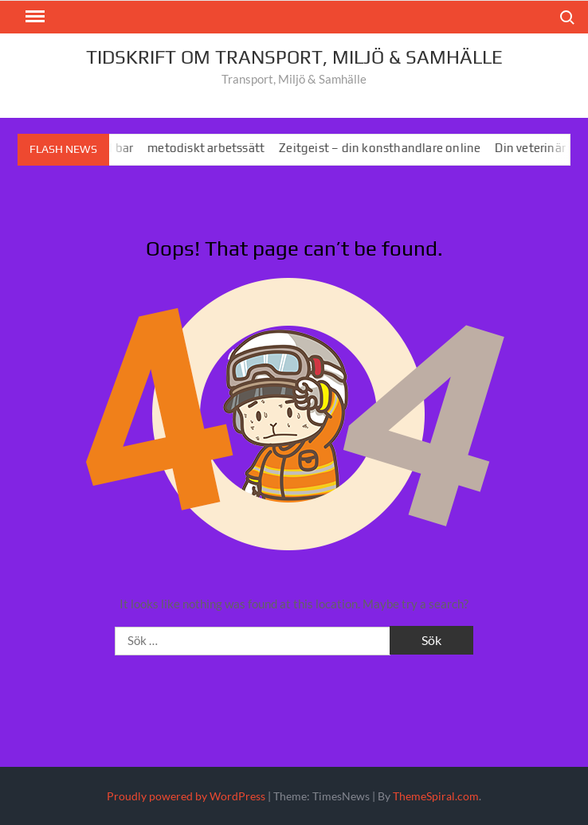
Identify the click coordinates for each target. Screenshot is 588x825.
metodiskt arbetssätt (210, 147)
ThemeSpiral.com (436, 796)
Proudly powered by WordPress (186, 796)
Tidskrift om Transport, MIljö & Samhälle (294, 57)
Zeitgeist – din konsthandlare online (384, 147)
